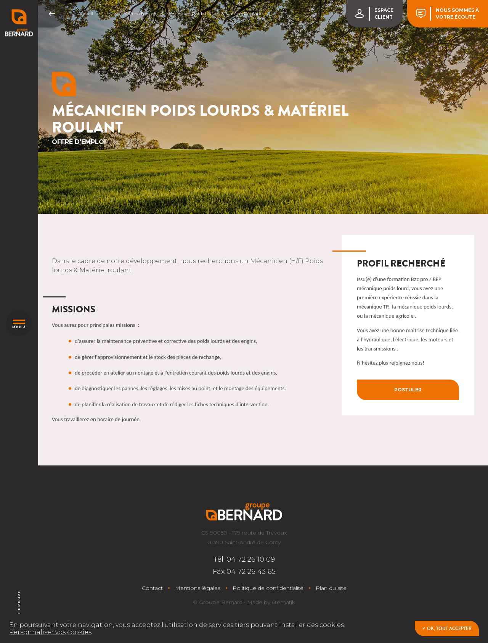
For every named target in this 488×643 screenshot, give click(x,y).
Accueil (85, 13)
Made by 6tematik (271, 602)
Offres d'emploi (142, 13)
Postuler (408, 390)
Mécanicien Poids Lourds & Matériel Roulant (214, 13)
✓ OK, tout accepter (447, 628)
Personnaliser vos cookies (50, 632)
